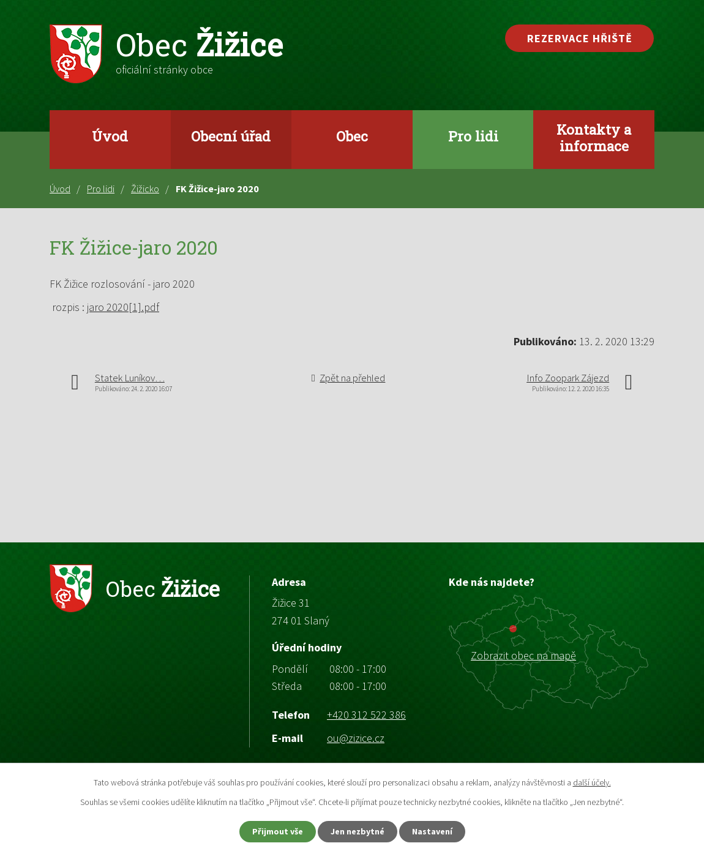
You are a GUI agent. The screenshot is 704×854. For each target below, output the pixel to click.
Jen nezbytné (357, 831)
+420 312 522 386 (366, 715)
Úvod (110, 136)
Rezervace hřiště (579, 38)
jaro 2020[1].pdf (123, 307)
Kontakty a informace (593, 137)
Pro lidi (473, 136)
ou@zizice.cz (355, 738)
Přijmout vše (277, 831)
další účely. (592, 782)
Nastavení (432, 831)
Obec (352, 136)
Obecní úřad (231, 136)
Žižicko (145, 188)
